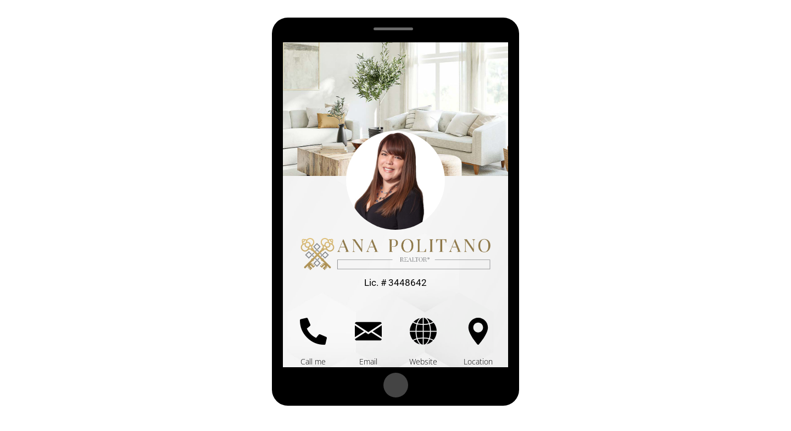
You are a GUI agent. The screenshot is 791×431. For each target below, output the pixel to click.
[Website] (423, 331)
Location (478, 361)
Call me (313, 361)
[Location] (478, 331)
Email (368, 361)
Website (423, 361)
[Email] (368, 331)
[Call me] (313, 331)
